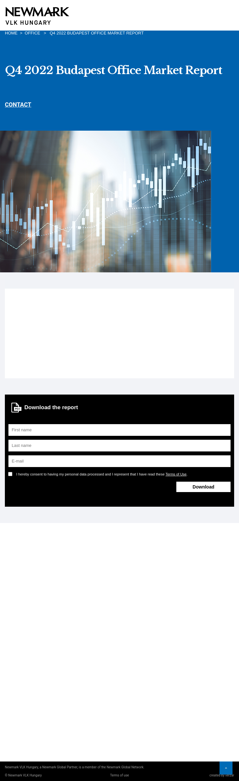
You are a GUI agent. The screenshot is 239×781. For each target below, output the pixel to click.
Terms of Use (176, 474)
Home (11, 33)
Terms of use (119, 775)
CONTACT (18, 104)
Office (32, 33)
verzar (229, 775)
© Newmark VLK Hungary (23, 775)
